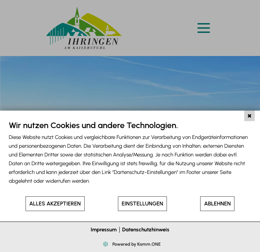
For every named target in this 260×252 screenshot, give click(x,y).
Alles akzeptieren (55, 203)
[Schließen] (249, 116)
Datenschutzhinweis (145, 229)
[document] (130, 158)
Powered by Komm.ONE (136, 244)
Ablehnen (217, 203)
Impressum (104, 229)
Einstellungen (142, 203)
